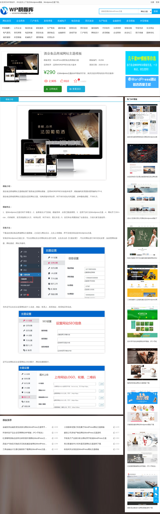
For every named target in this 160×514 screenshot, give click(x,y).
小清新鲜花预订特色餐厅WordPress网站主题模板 (84, 427)
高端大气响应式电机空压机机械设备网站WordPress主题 (25, 444)
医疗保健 (139, 33)
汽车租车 (106, 28)
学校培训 (139, 28)
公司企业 (17, 28)
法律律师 (117, 28)
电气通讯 (6, 33)
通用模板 (40, 37)
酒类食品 (51, 33)
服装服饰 (95, 28)
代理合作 (51, 37)
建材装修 (62, 28)
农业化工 (128, 33)
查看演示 (76, 89)
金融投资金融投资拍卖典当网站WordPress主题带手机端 (25, 427)
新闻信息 (73, 28)
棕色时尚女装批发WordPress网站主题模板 (81, 449)
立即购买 (53, 89)
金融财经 (117, 21)
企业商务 (20, 21)
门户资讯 (34, 21)
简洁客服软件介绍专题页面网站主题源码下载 (82, 444)
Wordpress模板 (36, 2)
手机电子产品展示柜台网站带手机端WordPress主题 (85, 438)
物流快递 (75, 21)
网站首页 (7, 21)
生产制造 (103, 21)
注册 (152, 2)
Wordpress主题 (50, 2)
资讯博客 (17, 33)
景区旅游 (89, 21)
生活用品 (150, 28)
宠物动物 (128, 28)
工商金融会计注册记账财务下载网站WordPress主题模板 (25, 449)
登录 (157, 2)
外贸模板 (144, 21)
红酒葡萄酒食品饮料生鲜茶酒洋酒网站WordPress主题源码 (25, 438)
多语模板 (130, 21)
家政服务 (40, 28)
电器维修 (29, 33)
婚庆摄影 (6, 37)
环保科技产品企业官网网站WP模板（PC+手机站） (23, 433)
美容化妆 (40, 33)
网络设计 (95, 33)
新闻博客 (48, 21)
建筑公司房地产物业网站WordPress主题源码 (82, 433)
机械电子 (62, 21)
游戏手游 (73, 33)
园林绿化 (150, 33)
